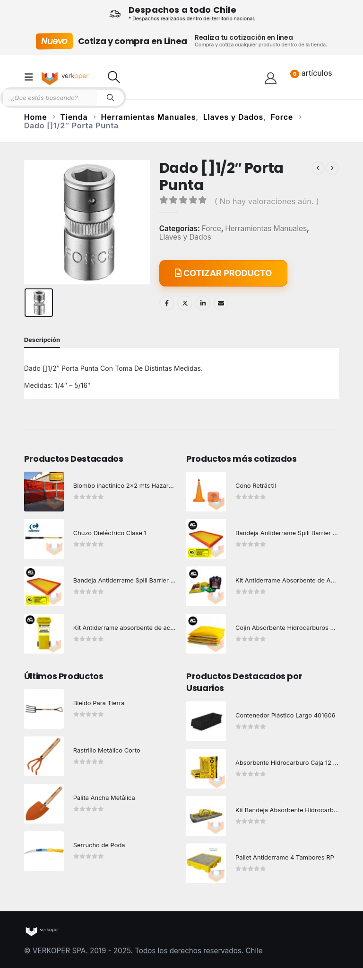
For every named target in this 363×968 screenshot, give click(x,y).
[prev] (318, 168)
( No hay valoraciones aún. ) (267, 201)
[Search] (110, 98)
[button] (31, 77)
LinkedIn (202, 303)
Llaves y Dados (185, 237)
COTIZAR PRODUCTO (223, 273)
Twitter (184, 303)
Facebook (166, 303)
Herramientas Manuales (266, 228)
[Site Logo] (66, 77)
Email (221, 303)
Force (211, 228)
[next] (332, 168)
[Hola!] (270, 77)
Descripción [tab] (42, 339)
